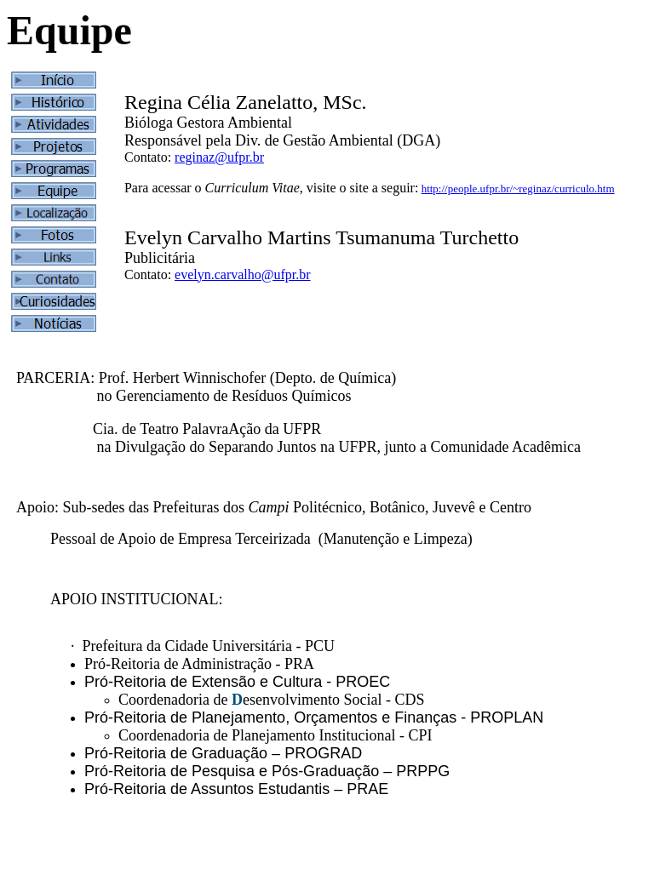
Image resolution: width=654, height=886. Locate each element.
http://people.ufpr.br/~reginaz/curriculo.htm (518, 188)
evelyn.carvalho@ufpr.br (243, 274)
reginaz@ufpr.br (219, 157)
